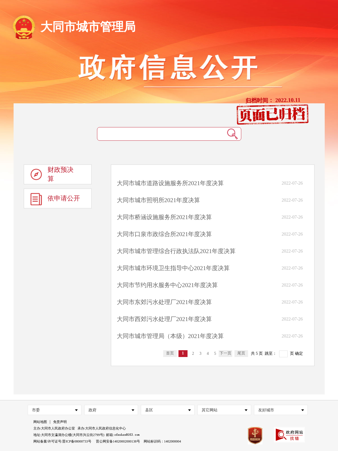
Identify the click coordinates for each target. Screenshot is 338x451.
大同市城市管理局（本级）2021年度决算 (170, 336)
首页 (170, 353)
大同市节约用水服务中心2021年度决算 (167, 285)
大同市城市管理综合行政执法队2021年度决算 (176, 251)
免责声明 (60, 422)
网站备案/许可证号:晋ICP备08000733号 (62, 441)
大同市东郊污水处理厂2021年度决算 (164, 302)
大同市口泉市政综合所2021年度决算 (164, 234)
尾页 (241, 353)
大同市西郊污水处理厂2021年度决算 (164, 319)
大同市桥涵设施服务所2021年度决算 (164, 217)
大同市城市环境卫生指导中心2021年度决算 (173, 268)
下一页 (225, 353)
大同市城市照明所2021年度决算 (158, 200)
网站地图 (40, 422)
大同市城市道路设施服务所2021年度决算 (170, 183)
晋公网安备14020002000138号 (118, 441)
